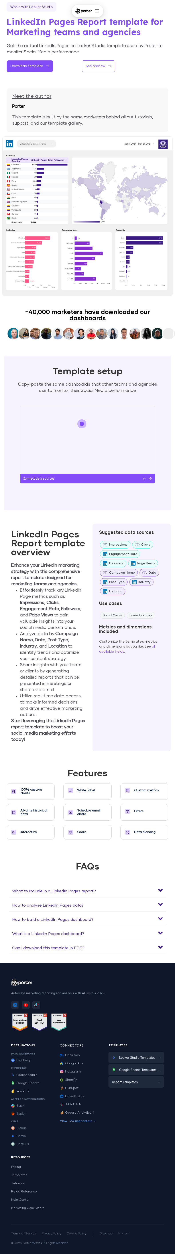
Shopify (68, 1079)
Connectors (72, 1045)
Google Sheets (25, 1083)
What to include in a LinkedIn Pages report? (54, 891)
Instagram (70, 1071)
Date (149, 572)
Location (112, 591)
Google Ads (71, 1063)
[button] (87, 890)
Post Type (114, 582)
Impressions (115, 544)
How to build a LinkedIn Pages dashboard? (52, 920)
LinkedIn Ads (72, 1096)
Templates (19, 1175)
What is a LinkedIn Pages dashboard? (48, 934)
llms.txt (123, 1233)
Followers (113, 563)
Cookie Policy (76, 1233)
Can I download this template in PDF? (48, 948)
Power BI (20, 1091)
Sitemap (106, 1233)
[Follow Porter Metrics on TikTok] (36, 1005)
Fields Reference (24, 1191)
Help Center (20, 1199)
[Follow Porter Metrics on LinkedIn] (15, 1005)
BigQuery (21, 1060)
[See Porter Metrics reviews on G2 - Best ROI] (39, 1023)
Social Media (112, 615)
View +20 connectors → (78, 1120)
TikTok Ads (71, 1104)
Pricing (16, 1166)
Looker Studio (24, 1075)
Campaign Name (119, 572)
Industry (141, 582)
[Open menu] (97, 10)
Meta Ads (70, 1055)
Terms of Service (23, 1233)
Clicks (142, 544)
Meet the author (31, 96)
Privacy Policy (51, 1233)
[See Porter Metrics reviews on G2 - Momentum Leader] (20, 1023)
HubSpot (69, 1088)
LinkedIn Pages (141, 615)
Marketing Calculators (27, 1208)
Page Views (143, 563)
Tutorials (17, 1183)
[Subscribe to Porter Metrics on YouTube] (26, 1005)
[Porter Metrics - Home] (83, 11)
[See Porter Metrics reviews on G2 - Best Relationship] (59, 1023)
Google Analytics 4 (77, 1112)
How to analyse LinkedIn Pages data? (48, 905)
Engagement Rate (120, 554)
